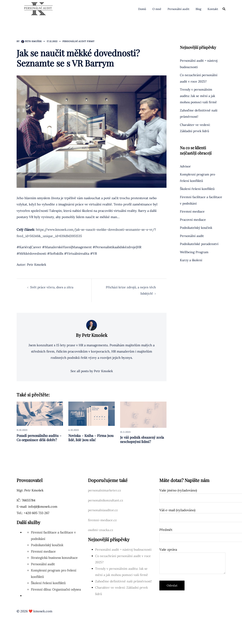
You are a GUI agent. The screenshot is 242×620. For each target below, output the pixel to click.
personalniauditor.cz (103, 510)
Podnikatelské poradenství (200, 244)
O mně (156, 9)
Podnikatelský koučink (197, 227)
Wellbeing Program (194, 252)
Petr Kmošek (33, 41)
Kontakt (213, 9)
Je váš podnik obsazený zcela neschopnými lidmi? (143, 439)
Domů (142, 9)
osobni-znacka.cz (101, 530)
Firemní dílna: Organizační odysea (56, 589)
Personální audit (178, 9)
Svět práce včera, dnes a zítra (52, 287)
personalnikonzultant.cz (106, 500)
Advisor (185, 166)
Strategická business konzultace (55, 558)
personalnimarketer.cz (105, 490)
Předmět (192, 534)
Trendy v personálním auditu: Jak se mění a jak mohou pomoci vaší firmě (199, 95)
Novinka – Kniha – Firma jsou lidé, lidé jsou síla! (88, 437)
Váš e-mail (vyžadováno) (192, 514)
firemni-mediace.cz (102, 520)
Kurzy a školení (191, 260)
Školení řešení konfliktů (198, 189)
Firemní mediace (192, 211)
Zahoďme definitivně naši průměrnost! (124, 581)
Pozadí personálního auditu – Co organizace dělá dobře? (39, 437)
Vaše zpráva (192, 561)
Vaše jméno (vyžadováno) (192, 494)
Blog (198, 9)
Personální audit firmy (78, 41)
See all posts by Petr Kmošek (91, 371)
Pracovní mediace (193, 219)
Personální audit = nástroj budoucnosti (124, 549)
